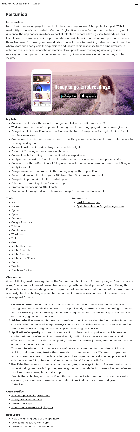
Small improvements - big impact (32, 407)
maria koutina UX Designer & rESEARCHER (21, 4)
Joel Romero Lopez (88, 202)
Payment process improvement (30, 395)
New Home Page (21, 403)
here (56, 418)
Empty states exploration (26, 399)
